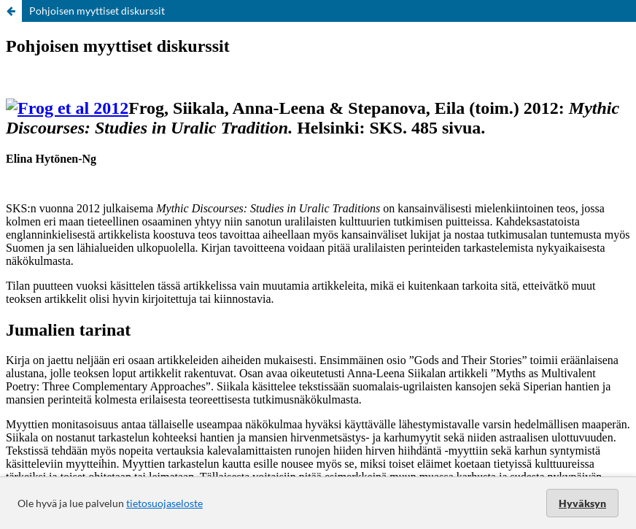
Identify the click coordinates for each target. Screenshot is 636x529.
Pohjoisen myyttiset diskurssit (97, 10)
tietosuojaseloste (164, 503)
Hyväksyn (582, 503)
